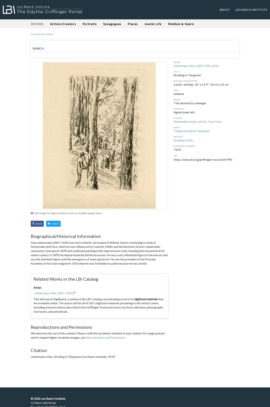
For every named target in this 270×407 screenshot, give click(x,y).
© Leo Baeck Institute (48, 398)
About (224, 9)
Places (133, 24)
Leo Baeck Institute (251, 9)
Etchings (179, 140)
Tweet (53, 223)
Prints (189, 140)
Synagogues (112, 24)
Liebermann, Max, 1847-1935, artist (196, 65)
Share (37, 223)
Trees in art (215, 121)
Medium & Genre (181, 24)
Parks (202, 121)
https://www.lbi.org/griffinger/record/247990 (206, 161)
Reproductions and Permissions (105, 337)
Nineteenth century (186, 121)
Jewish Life (153, 24)
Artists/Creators (63, 24)
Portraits (90, 24)
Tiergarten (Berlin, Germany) (192, 131)
